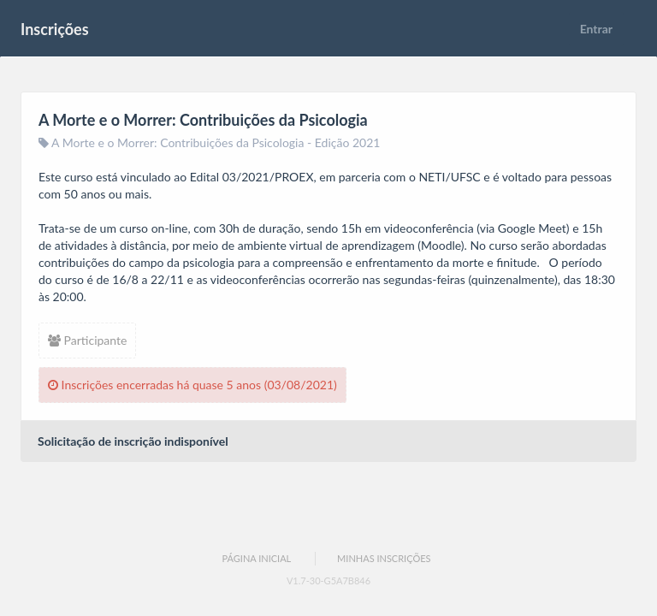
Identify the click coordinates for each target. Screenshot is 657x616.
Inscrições (55, 29)
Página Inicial (256, 558)
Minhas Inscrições (383, 558)
